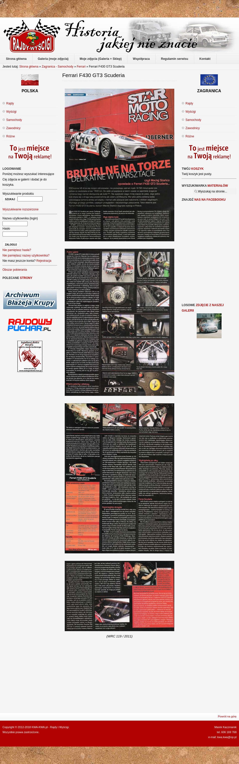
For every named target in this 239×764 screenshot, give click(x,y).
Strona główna (28, 66)
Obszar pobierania (14, 269)
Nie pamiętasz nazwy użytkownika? (26, 255)
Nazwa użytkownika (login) (20, 218)
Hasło (6, 228)
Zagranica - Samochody (57, 66)
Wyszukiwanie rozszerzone (20, 209)
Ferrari (81, 66)
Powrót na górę (227, 716)
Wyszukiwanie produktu (18, 193)
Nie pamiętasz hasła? (16, 250)
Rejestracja (43, 260)
